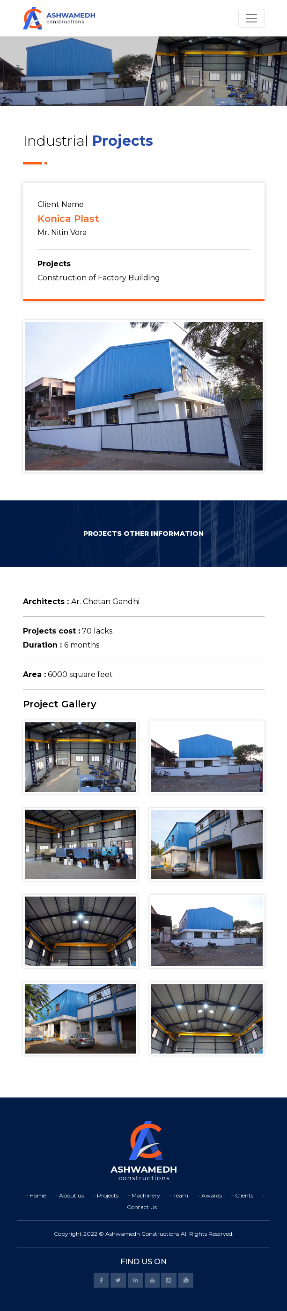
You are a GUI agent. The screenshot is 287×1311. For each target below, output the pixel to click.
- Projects (105, 1195)
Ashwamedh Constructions (142, 1233)
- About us (69, 1195)
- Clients (242, 1195)
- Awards (210, 1195)
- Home (36, 1195)
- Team (178, 1195)
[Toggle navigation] (251, 18)
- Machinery (144, 1195)
